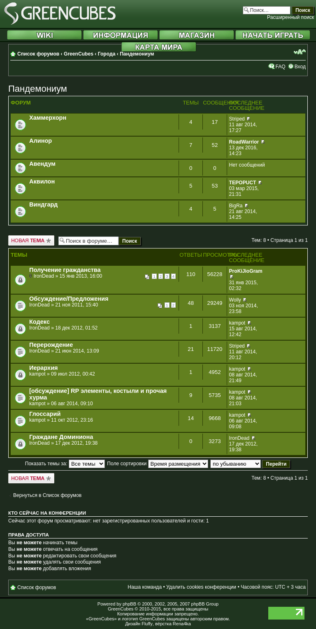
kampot (237, 323)
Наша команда (145, 587)
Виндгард (43, 204)
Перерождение (51, 344)
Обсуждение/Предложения (68, 298)
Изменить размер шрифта (300, 52)
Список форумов (38, 54)
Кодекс (39, 321)
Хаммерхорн (47, 117)
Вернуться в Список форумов (47, 495)
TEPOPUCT (242, 183)
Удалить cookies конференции (201, 587)
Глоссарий (44, 414)
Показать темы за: (65, 464)
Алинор (40, 140)
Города (107, 54)
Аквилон (42, 181)
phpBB (129, 603)
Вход (300, 67)
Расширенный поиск (290, 17)
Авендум (42, 163)
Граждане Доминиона (61, 437)
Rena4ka (182, 623)
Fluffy (147, 623)
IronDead (43, 276)
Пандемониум (137, 54)
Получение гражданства (65, 270)
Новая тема (31, 240)
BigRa (236, 206)
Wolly (235, 300)
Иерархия (43, 367)
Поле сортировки (157, 464)
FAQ (280, 67)
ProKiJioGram (246, 271)
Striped (237, 119)
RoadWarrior (244, 142)
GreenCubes (78, 54)
